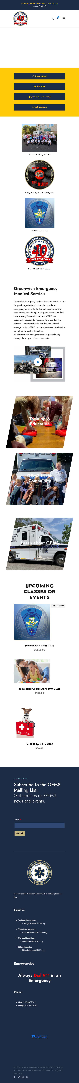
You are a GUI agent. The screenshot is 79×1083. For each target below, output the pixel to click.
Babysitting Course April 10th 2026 (39, 689)
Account (36, 6)
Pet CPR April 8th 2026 (39, 744)
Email (18, 820)
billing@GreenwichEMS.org (33, 950)
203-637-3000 (30, 1005)
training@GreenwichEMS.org (33, 923)
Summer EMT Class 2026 (39, 645)
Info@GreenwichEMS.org (32, 941)
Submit (19, 833)
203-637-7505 (29, 1002)
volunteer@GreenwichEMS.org (34, 932)
